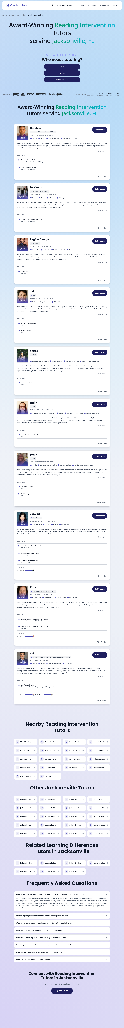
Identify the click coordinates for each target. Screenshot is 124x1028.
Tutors (4, 15)
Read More (102, 151)
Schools (94, 5)
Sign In (114, 5)
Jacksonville (21, 15)
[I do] (62, 67)
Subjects (85, 5)
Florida (11, 15)
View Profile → (102, 176)
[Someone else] (62, 79)
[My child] (62, 73)
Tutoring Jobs (104, 5)
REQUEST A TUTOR (62, 991)
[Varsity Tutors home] (16, 5)
